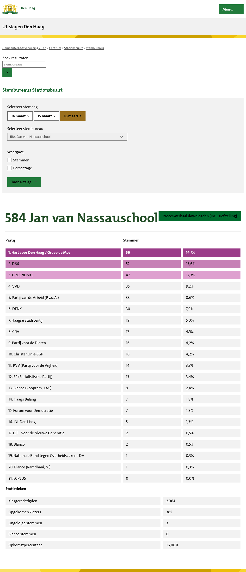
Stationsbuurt (73, 48)
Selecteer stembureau (25, 128)
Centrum (55, 48)
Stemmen (21, 160)
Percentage (22, 168)
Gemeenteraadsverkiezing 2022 (24, 48)
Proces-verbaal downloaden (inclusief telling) (200, 215)
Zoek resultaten (15, 57)
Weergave (15, 151)
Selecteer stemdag (22, 106)
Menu (227, 9)
